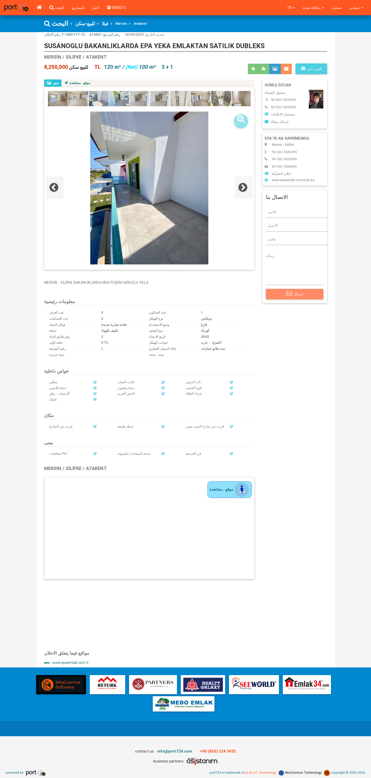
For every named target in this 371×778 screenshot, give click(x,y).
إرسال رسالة (276, 122)
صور (53, 83)
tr (290, 7)
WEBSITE (117, 7)
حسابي (356, 7)
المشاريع (78, 7)
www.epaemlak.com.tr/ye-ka (290, 180)
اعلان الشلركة (278, 174)
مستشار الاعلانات (280, 114)
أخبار (95, 7)
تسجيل (336, 7)
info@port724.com (175, 751)
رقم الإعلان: (64, 34)
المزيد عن (311, 69)
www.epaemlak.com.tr (66, 663)
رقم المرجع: (104, 34)
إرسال (294, 294)
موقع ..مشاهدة (78, 83)
